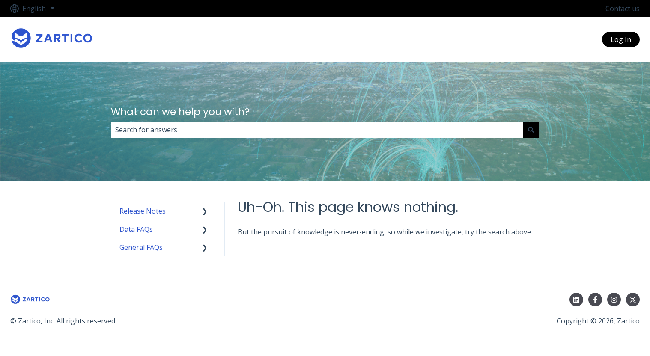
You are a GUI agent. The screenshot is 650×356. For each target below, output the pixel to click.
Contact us (622, 8)
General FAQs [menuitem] (141, 247)
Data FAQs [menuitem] (136, 229)
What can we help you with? (180, 112)
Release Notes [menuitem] (142, 211)
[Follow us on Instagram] (614, 299)
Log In (621, 39)
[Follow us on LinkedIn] (576, 299)
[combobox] (317, 130)
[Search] (531, 130)
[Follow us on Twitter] (633, 299)
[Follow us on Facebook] (595, 299)
